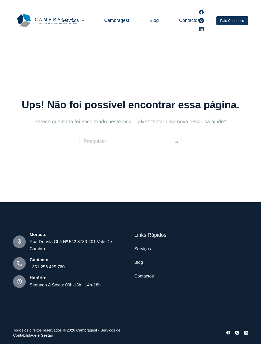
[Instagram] (201, 20)
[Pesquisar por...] (125, 141)
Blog (154, 20)
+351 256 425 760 (47, 266)
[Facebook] (201, 12)
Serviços (73, 21)
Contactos (189, 20)
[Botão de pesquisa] (176, 141)
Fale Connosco (232, 21)
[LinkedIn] (201, 29)
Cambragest (116, 20)
